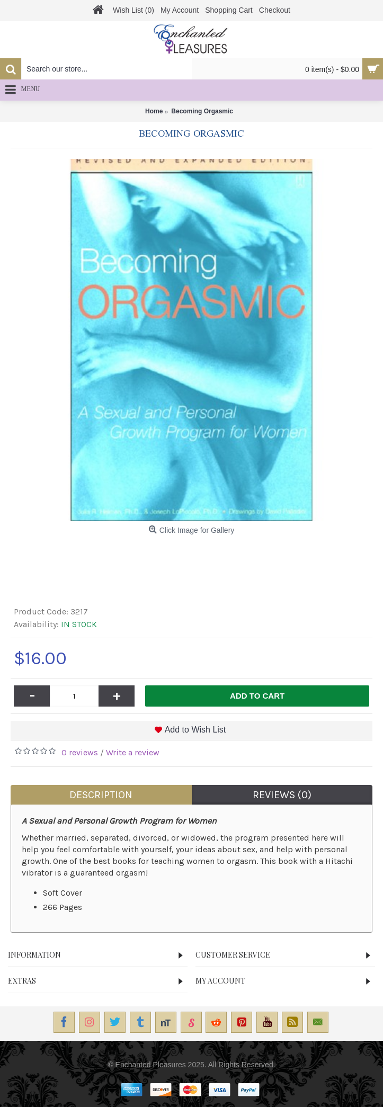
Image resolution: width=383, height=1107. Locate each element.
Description (100, 795)
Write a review (132, 752)
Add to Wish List (195, 729)
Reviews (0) (282, 795)
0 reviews (79, 752)
